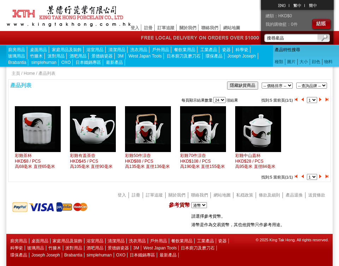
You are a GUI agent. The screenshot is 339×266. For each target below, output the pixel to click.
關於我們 (187, 27)
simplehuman (43, 62)
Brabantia (17, 62)
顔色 (316, 61)
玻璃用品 (16, 56)
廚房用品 (16, 49)
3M (121, 56)
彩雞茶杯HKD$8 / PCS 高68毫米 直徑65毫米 (35, 161)
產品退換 (294, 195)
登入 (135, 27)
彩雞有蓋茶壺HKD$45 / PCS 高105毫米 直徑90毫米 (91, 161)
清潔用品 (116, 49)
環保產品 (214, 56)
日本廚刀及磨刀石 (184, 56)
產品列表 (46, 73)
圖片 (291, 61)
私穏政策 (244, 195)
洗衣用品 (138, 49)
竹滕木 (36, 56)
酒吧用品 (78, 56)
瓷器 (226, 49)
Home (29, 73)
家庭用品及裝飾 (67, 49)
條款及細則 (269, 195)
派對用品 (56, 56)
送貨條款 (316, 195)
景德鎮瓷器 (102, 56)
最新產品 (114, 62)
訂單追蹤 (165, 27)
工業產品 (208, 49)
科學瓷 (242, 49)
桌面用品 (38, 49)
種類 (279, 61)
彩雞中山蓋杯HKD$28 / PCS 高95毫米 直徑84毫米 (255, 161)
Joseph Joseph (241, 56)
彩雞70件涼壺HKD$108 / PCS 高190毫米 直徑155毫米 (202, 161)
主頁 (16, 73)
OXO (66, 62)
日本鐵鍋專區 (88, 62)
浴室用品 (95, 49)
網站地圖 (231, 27)
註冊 (148, 27)
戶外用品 (160, 49)
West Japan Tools (145, 56)
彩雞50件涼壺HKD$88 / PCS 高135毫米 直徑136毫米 (147, 161)
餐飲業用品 (184, 49)
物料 (328, 61)
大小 (303, 61)
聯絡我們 (209, 27)
